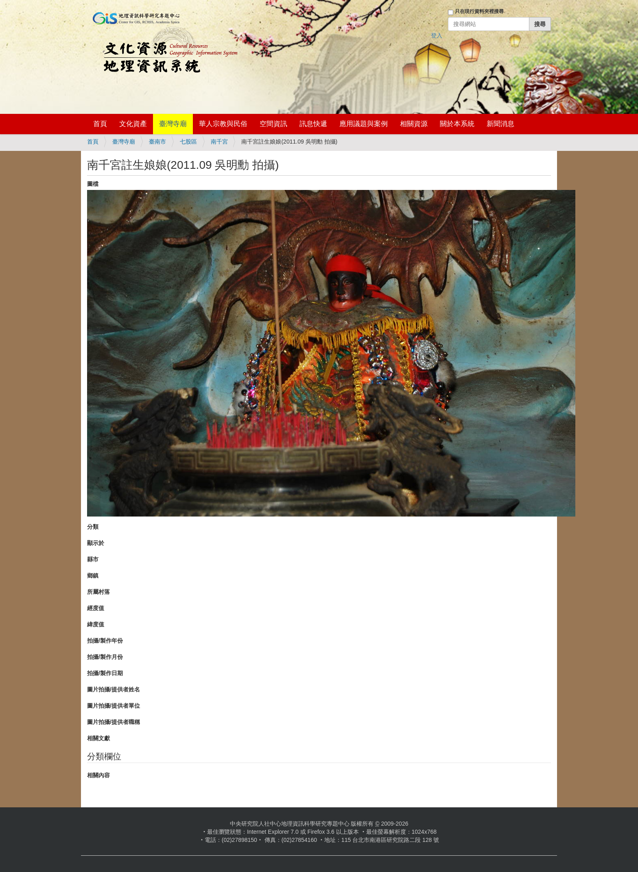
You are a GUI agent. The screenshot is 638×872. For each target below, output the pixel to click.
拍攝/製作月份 (105, 657)
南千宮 (219, 141)
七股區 (188, 141)
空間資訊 (273, 124)
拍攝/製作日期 (105, 673)
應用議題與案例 (363, 124)
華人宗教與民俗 (223, 124)
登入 (436, 35)
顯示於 (95, 543)
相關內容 (98, 775)
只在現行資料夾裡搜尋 (479, 11)
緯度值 (95, 624)
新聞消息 (500, 124)
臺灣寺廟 (173, 124)
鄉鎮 (92, 575)
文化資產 (133, 124)
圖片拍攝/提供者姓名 (113, 689)
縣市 (92, 559)
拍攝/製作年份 (105, 640)
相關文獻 (98, 738)
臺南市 (157, 141)
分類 (92, 526)
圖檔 (92, 184)
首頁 (100, 124)
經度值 (95, 608)
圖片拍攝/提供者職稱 (113, 722)
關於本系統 (457, 124)
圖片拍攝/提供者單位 (113, 705)
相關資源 (414, 124)
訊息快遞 (313, 124)
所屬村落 (98, 592)
